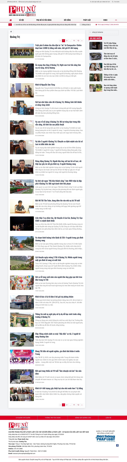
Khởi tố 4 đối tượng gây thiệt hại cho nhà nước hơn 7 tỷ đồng (59, 388)
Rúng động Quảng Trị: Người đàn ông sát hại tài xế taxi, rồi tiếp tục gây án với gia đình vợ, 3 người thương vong (58, 162)
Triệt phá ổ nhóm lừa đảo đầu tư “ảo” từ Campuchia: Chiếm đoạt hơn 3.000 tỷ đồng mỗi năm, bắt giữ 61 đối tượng (58, 46)
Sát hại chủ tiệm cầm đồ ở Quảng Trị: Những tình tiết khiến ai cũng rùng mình (58, 103)
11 (74, 41)
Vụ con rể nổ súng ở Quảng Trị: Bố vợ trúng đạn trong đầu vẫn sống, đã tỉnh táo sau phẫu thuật (57, 123)
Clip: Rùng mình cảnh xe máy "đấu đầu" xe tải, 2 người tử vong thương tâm (57, 335)
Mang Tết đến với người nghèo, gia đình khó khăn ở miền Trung (57, 352)
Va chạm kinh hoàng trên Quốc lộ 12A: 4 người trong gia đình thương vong (59, 239)
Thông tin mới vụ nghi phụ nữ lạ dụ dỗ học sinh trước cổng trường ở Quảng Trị (58, 315)
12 (78, 41)
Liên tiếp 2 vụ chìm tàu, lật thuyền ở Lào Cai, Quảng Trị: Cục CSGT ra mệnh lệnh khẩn (59, 219)
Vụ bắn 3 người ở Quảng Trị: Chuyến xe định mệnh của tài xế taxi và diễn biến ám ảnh (59, 143)
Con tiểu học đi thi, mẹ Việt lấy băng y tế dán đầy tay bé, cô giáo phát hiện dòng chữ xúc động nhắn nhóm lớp (51, 24)
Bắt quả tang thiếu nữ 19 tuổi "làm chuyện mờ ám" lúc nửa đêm (58, 372)
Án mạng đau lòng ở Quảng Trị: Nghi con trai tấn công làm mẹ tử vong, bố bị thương (58, 66)
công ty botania (97, 32)
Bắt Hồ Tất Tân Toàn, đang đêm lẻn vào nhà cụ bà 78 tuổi (57, 200)
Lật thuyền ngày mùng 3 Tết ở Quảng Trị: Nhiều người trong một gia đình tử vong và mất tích (58, 258)
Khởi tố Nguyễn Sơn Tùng (45, 84)
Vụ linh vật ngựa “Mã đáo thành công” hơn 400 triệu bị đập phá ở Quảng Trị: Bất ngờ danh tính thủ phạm (58, 182)
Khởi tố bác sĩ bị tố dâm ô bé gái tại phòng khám (54, 296)
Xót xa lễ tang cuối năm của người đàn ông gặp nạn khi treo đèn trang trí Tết (58, 278)
